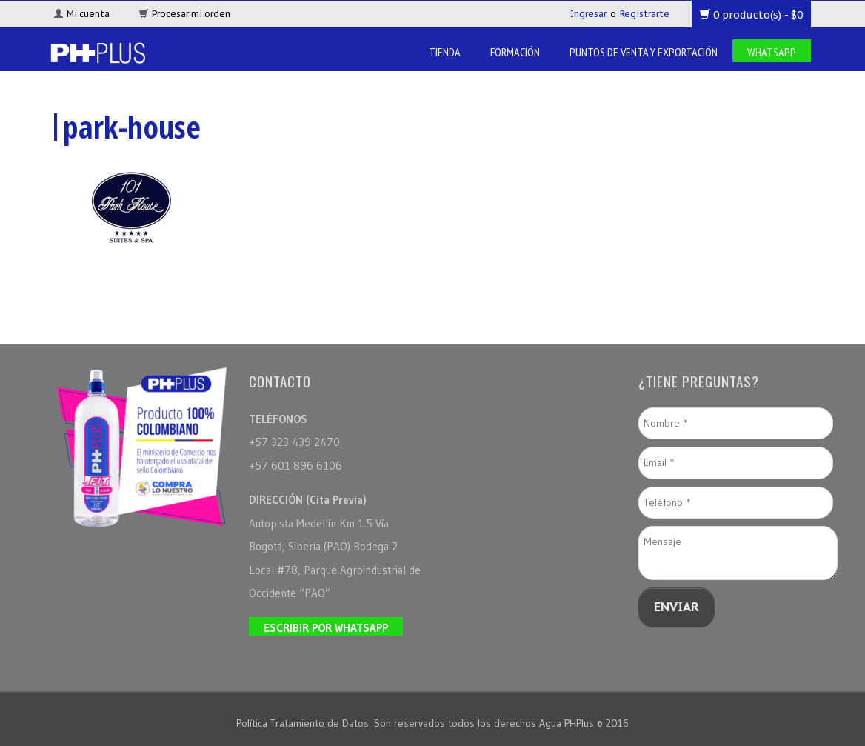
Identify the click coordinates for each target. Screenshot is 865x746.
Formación (515, 51)
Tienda (445, 51)
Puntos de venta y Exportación (644, 51)
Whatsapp (771, 51)
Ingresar (588, 13)
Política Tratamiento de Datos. (305, 723)
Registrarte (644, 13)
